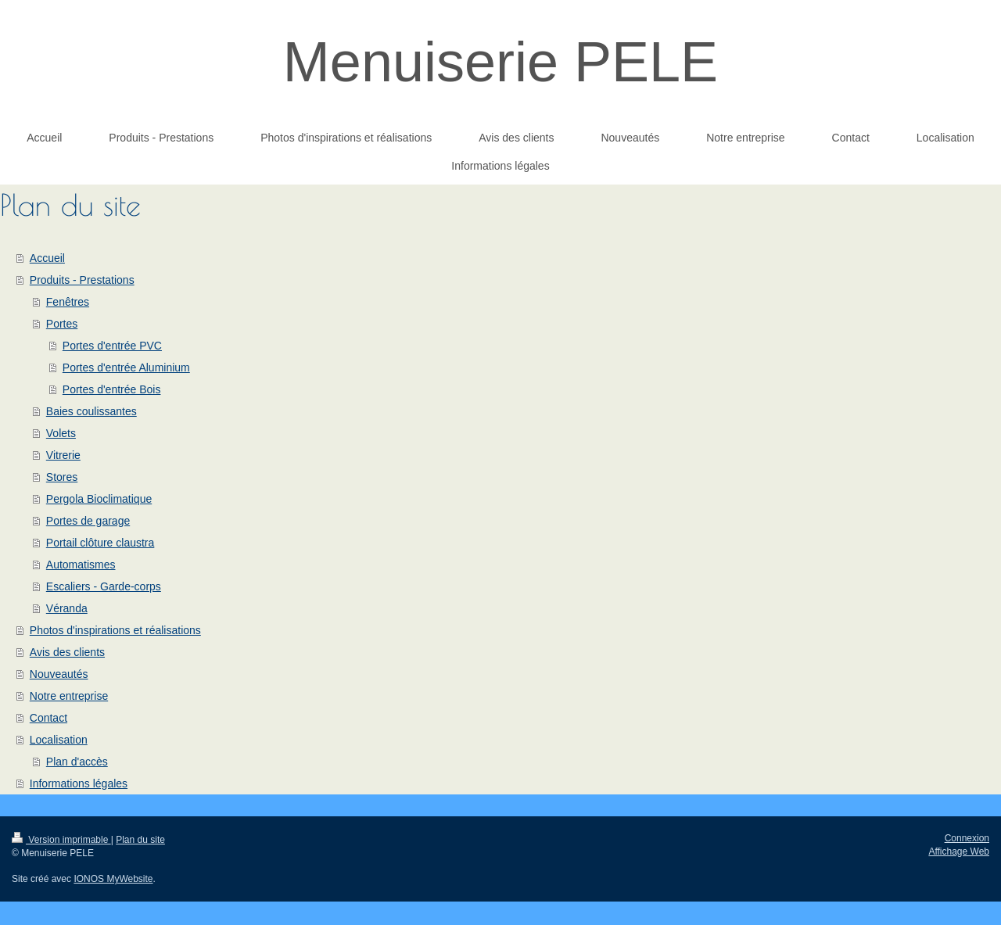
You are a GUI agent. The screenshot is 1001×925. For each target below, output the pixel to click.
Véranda (67, 608)
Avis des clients (67, 652)
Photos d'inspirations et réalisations (115, 630)
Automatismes (81, 564)
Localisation (59, 739)
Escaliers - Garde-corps (103, 586)
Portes (61, 323)
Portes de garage (88, 520)
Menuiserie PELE (500, 61)
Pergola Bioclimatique (99, 499)
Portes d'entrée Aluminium (126, 367)
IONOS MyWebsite (113, 878)
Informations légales (78, 783)
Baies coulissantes (91, 411)
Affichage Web (958, 851)
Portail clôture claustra (100, 542)
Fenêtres (67, 302)
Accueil (47, 258)
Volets (61, 433)
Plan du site (140, 839)
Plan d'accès (77, 761)
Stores (61, 477)
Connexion (967, 838)
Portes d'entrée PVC (112, 345)
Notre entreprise (69, 696)
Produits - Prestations (82, 280)
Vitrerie (63, 455)
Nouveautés (59, 674)
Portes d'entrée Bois (112, 389)
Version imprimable (61, 839)
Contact (48, 718)
